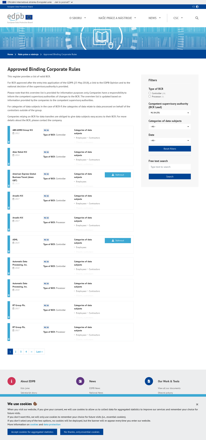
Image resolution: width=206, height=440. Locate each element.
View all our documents (169, 388)
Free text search (158, 161)
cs (193, 6)
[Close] (197, 404)
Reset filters (170, 148)
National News (96, 392)
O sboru (75, 18)
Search (169, 176)
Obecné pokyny (165, 392)
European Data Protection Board (20, 6)
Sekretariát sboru (29, 392)
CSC (176, 18)
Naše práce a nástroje (115, 18)
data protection (52, 424)
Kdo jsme (25, 388)
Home (10, 54)
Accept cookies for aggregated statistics (32, 431)
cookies (34, 424)
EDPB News (94, 388)
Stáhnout (118, 174)
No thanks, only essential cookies (81, 431)
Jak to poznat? (63, 2)
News (153, 18)
